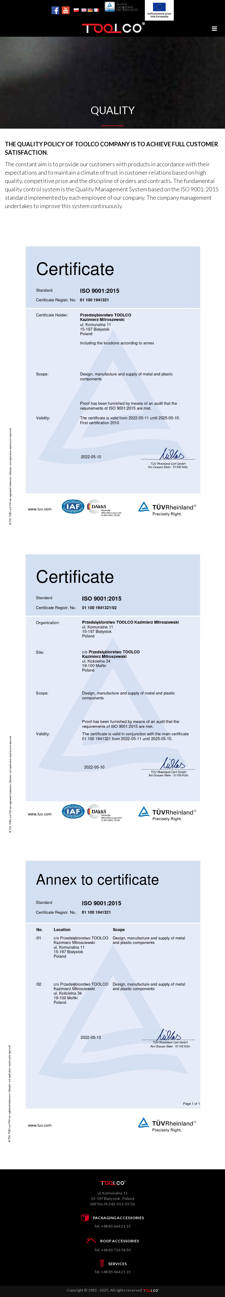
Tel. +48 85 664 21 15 (112, 1226)
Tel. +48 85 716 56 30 (112, 1249)
